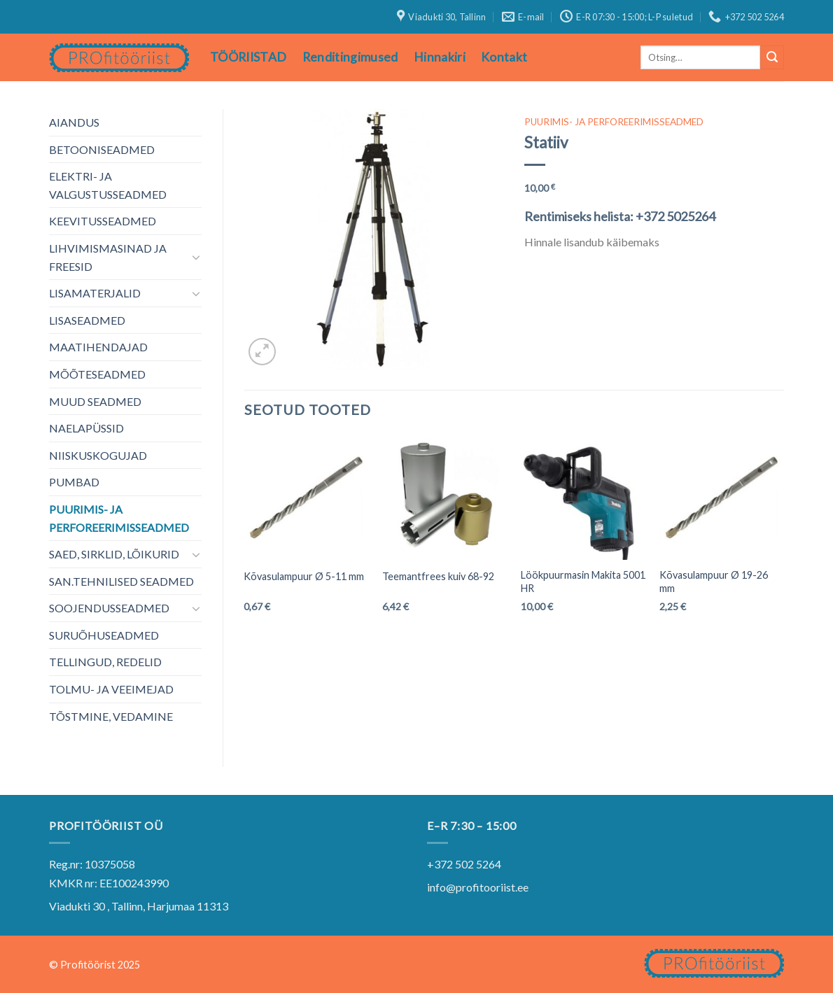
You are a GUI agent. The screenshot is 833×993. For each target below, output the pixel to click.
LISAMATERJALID (95, 293)
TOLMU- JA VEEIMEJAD (111, 689)
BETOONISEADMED (102, 149)
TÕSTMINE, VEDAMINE (111, 716)
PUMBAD (74, 481)
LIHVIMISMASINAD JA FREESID (108, 257)
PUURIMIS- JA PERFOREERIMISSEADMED (119, 518)
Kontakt (504, 57)
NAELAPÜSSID (86, 428)
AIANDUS (74, 122)
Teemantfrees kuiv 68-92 (438, 576)
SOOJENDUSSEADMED (109, 607)
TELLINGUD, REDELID (105, 661)
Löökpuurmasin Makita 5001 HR (583, 581)
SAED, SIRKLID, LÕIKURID (114, 554)
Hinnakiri (439, 57)
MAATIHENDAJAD (98, 346)
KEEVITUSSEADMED (102, 220)
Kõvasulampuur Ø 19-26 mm (713, 581)
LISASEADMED (87, 320)
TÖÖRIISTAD (248, 57)
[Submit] (772, 57)
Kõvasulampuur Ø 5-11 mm (304, 576)
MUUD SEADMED (95, 401)
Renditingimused (350, 57)
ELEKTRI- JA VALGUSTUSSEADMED (108, 185)
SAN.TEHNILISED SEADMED (121, 581)
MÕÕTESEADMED (97, 374)
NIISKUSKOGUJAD (98, 455)
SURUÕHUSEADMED (104, 635)
